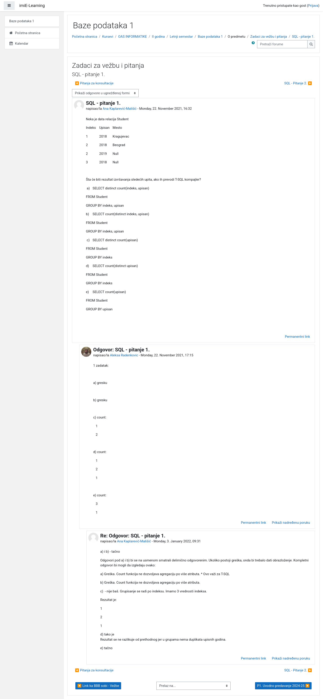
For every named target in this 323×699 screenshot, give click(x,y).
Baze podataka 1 (210, 37)
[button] (254, 44)
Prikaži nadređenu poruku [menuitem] (291, 523)
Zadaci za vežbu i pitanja (268, 37)
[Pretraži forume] (282, 44)
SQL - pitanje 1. (303, 37)
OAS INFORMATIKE (132, 37)
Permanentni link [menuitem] (297, 337)
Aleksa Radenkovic (124, 355)
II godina (158, 37)
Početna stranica (84, 37)
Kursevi (107, 37)
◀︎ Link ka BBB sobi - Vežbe (98, 686)
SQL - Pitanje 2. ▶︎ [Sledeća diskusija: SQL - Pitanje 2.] (298, 83)
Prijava (313, 6)
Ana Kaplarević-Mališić (120, 109)
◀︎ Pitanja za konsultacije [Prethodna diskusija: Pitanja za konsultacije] (94, 83)
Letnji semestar (181, 37)
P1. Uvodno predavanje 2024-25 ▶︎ (283, 686)
